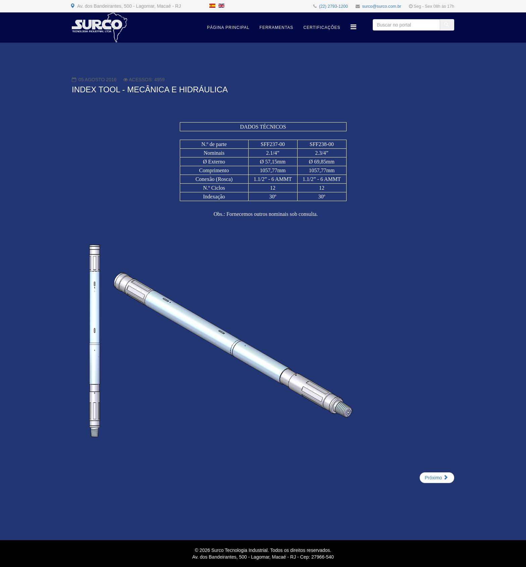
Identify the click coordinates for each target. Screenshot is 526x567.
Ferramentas (277, 27)
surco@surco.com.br (381, 6)
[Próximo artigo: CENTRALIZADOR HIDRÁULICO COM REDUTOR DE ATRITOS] (437, 477)
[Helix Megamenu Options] (353, 27)
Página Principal (228, 27)
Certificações (321, 27)
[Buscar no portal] (406, 25)
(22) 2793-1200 (333, 6)
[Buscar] (447, 25)
